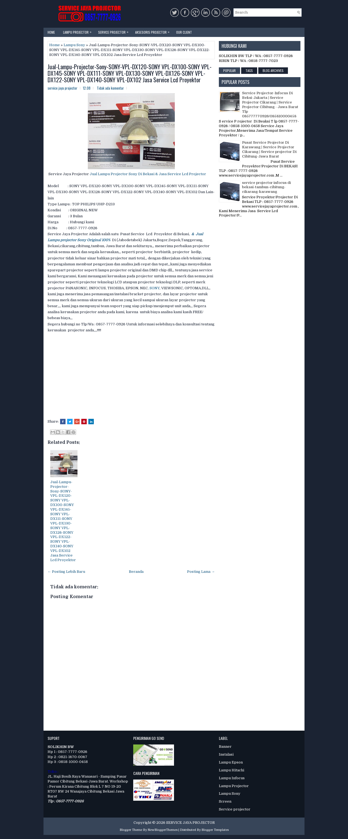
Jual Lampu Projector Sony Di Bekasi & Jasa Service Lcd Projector (147, 174)
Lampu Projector (78, 31)
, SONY (154, 288)
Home (51, 32)
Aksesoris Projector (153, 31)
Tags (249, 70)
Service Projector (114, 31)
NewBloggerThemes (163, 830)
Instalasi (226, 754)
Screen (225, 801)
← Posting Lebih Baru (66, 572)
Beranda (136, 572)
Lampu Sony (74, 45)
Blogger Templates (215, 830)
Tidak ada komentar (110, 88)
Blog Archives (273, 70)
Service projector (234, 809)
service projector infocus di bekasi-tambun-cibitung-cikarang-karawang (266, 187)
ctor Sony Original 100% (89, 240)
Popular (229, 70)
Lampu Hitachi (231, 770)
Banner (225, 746)
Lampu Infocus (232, 778)
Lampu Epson (231, 762)
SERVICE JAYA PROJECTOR (190, 823)
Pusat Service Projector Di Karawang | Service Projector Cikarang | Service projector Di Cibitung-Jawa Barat (269, 149)
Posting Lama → (201, 572)
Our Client (184, 32)
